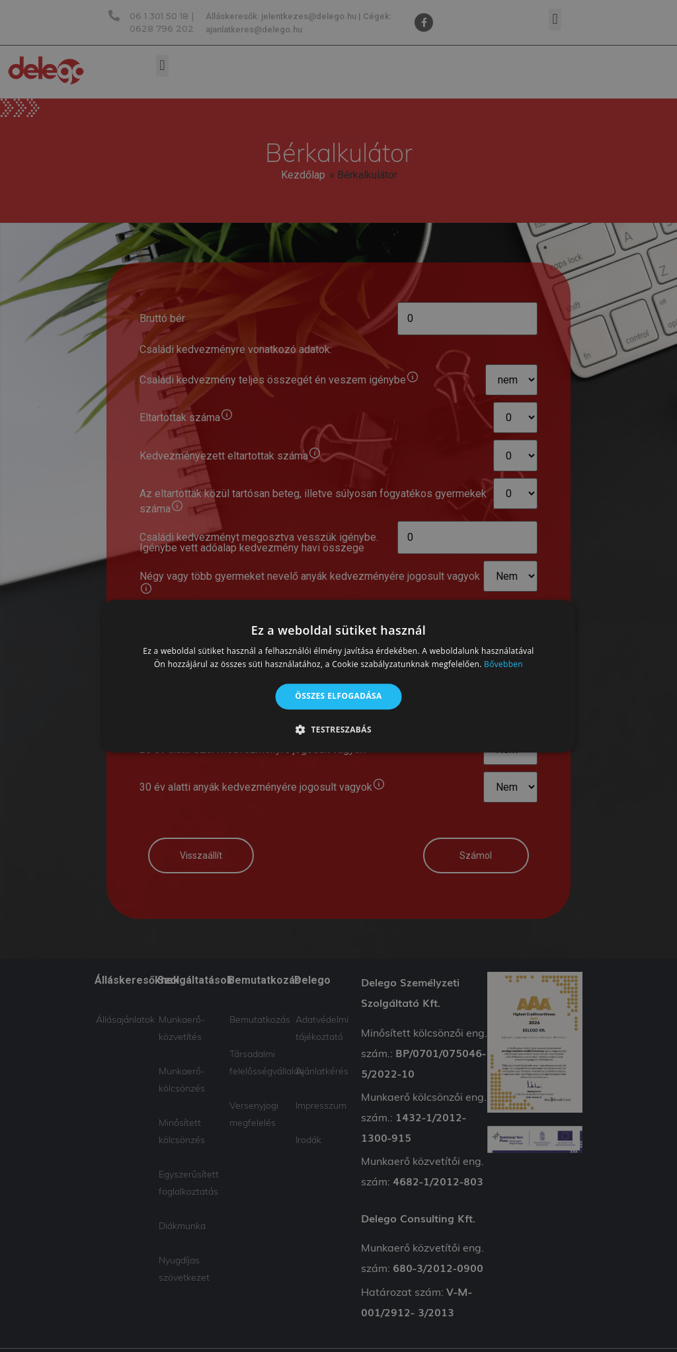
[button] (338, 729)
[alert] (338, 676)
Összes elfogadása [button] (338, 696)
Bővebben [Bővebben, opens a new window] (503, 664)
